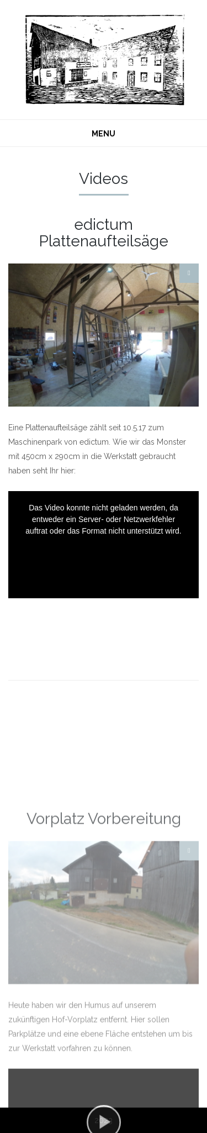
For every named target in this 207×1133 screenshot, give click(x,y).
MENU (103, 133)
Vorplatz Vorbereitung (103, 907)
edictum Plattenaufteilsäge (103, 232)
